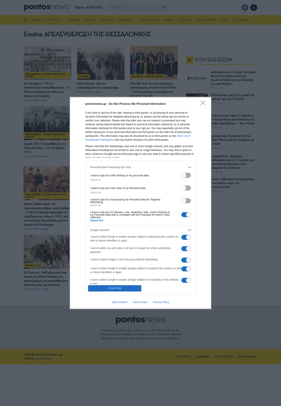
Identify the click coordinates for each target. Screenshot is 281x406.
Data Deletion (119, 302)
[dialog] (140, 203)
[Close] (204, 103)
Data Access (140, 302)
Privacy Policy (161, 302)
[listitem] (140, 167)
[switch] (186, 174)
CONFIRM (115, 288)
